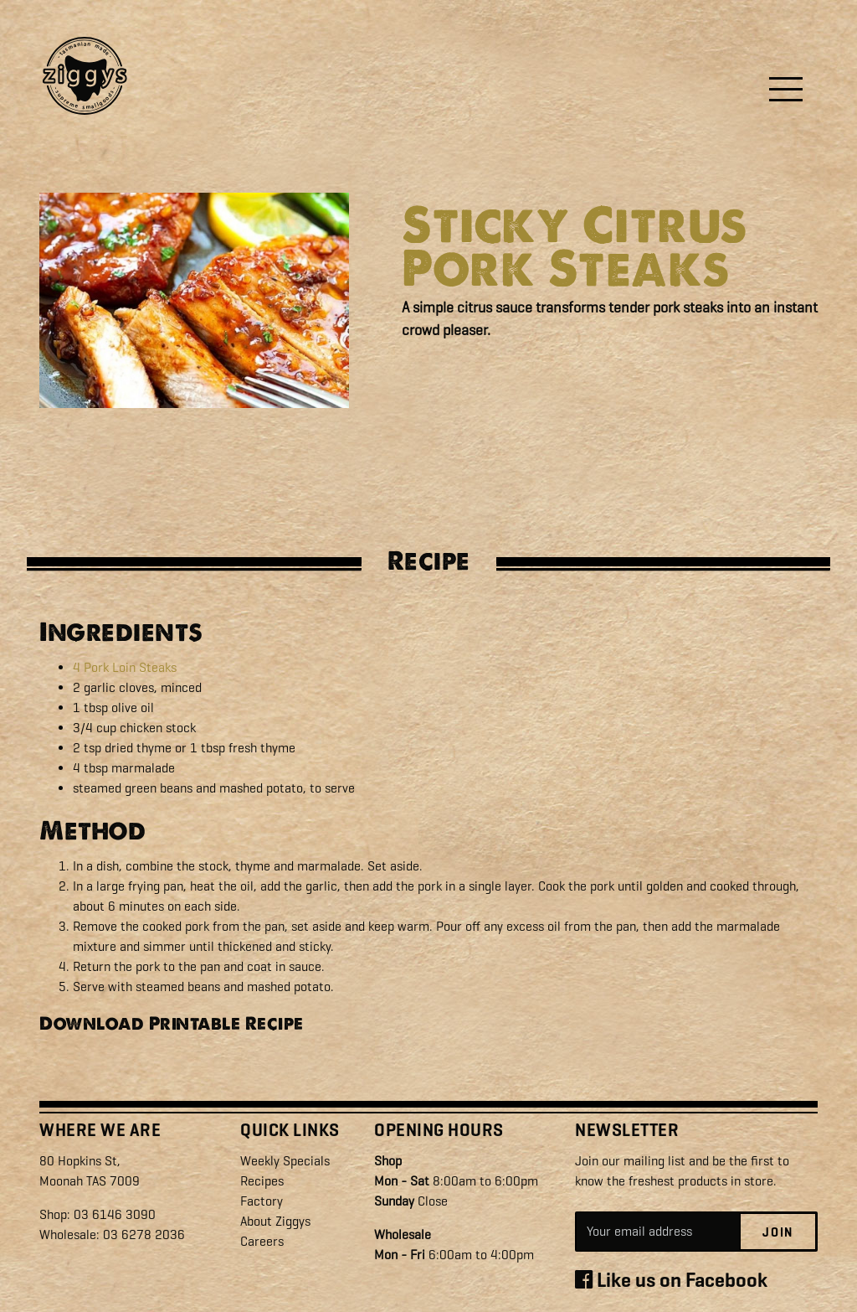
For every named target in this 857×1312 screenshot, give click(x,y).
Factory (261, 1201)
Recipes (262, 1181)
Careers (262, 1241)
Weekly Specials (285, 1161)
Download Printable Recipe (171, 1023)
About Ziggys (275, 1221)
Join (777, 1232)
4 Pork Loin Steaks (125, 667)
